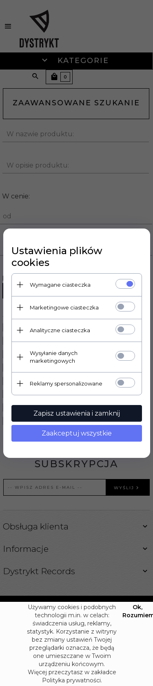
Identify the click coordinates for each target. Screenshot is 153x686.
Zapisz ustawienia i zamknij (76, 413)
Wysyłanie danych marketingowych (54, 357)
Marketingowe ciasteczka (64, 307)
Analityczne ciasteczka (60, 330)
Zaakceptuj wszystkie (77, 433)
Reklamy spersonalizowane (66, 383)
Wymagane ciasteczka (60, 284)
